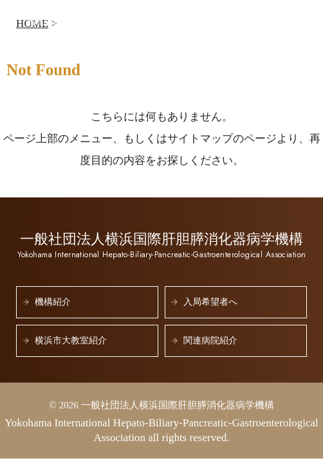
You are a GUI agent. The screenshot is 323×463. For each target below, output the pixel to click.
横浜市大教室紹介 (71, 340)
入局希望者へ (210, 302)
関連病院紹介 (210, 340)
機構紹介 (53, 302)
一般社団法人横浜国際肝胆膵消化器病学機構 (135, 25)
